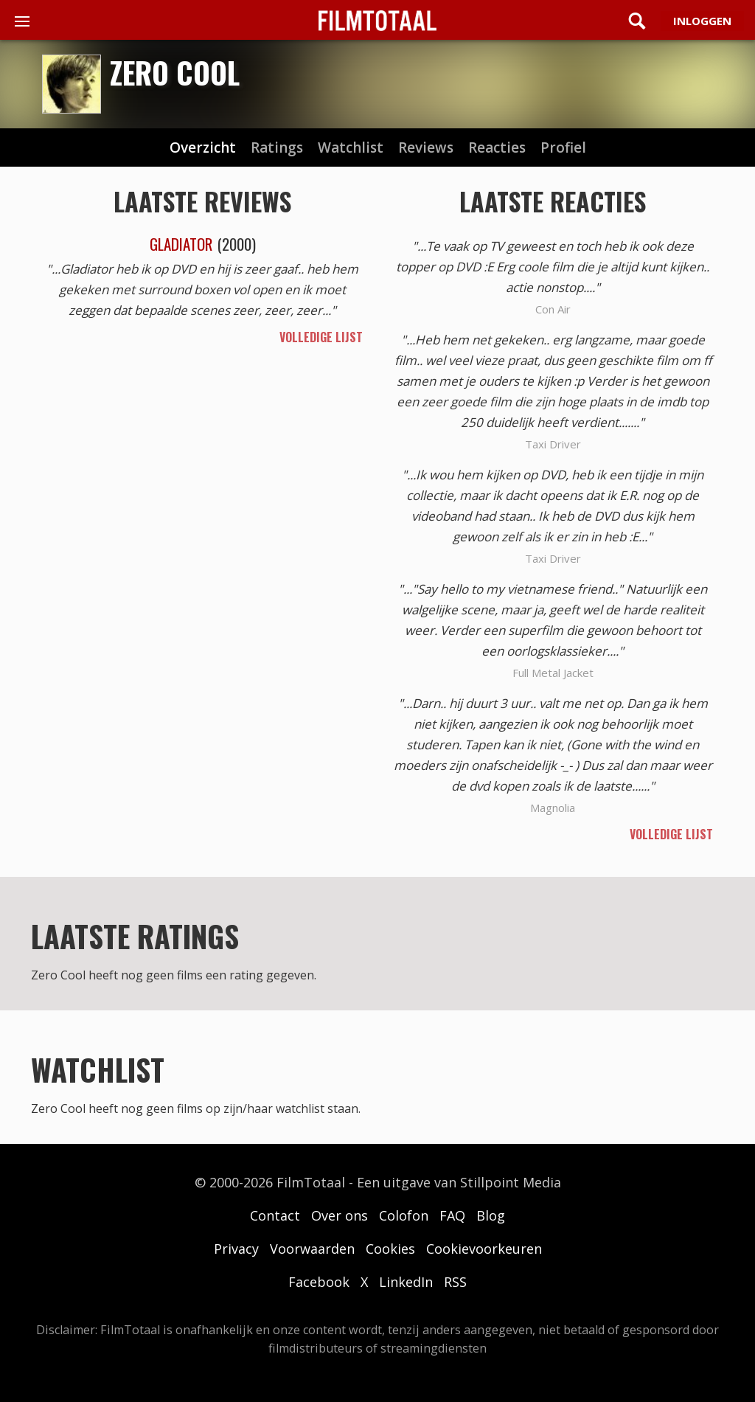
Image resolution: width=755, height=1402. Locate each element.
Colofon (403, 1215)
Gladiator (181, 243)
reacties (497, 148)
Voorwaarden (312, 1248)
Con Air (553, 309)
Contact (275, 1215)
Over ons (339, 1215)
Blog (490, 1215)
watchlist (350, 148)
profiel (563, 148)
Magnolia (552, 807)
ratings (277, 148)
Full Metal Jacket (553, 672)
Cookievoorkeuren (484, 1248)
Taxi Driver (553, 444)
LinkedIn (406, 1282)
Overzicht (203, 148)
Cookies (390, 1248)
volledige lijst (321, 337)
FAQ (452, 1215)
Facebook (318, 1282)
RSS (455, 1282)
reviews (425, 148)
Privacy (236, 1248)
